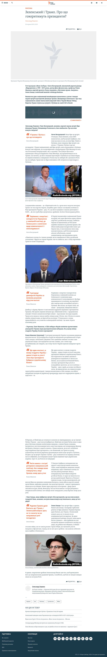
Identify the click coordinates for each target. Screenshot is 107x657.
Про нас (30, 638)
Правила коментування (9, 650)
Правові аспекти (33, 644)
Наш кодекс (31, 641)
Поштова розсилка (7, 644)
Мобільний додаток (8, 641)
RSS (3, 647)
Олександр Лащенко (31, 21)
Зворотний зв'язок (33, 650)
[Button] (70, 29)
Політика (28, 8)
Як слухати (5, 638)
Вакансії (30, 647)
